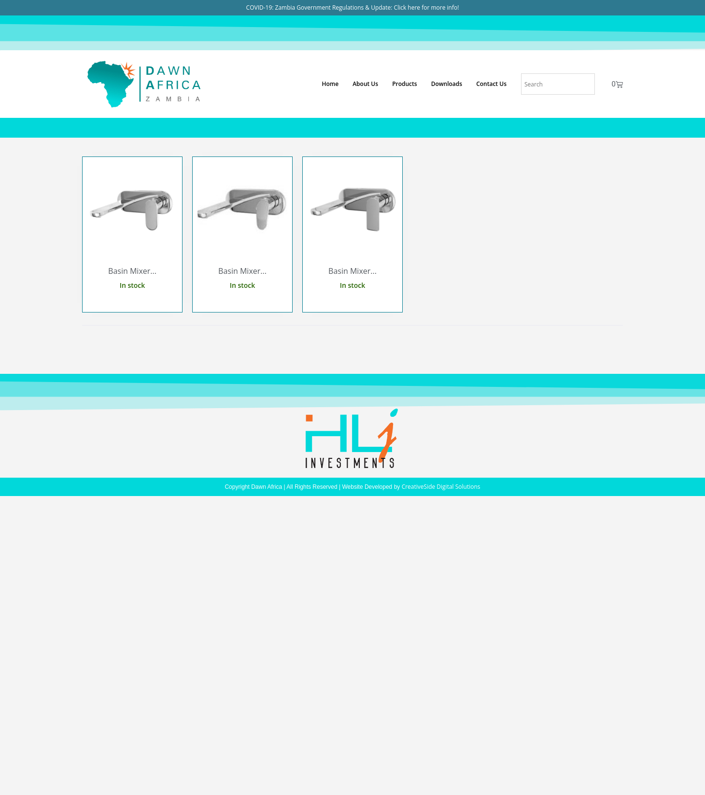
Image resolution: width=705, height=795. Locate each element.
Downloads (446, 84)
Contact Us (491, 84)
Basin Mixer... (132, 271)
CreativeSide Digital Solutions (441, 487)
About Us (365, 84)
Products (404, 84)
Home (330, 84)
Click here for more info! (426, 7)
